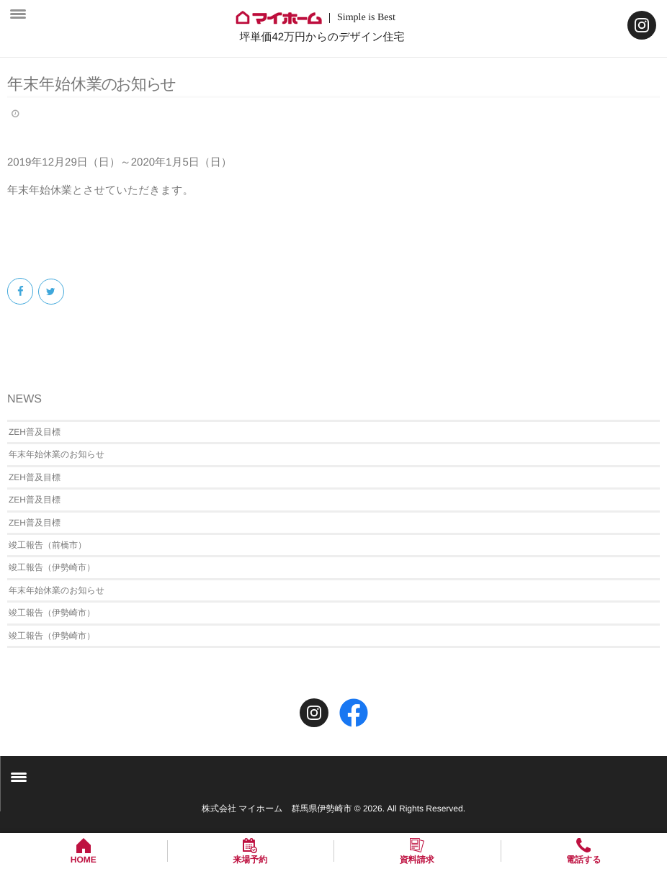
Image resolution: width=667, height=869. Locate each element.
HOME (84, 860)
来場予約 (250, 860)
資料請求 (417, 860)
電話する (583, 860)
